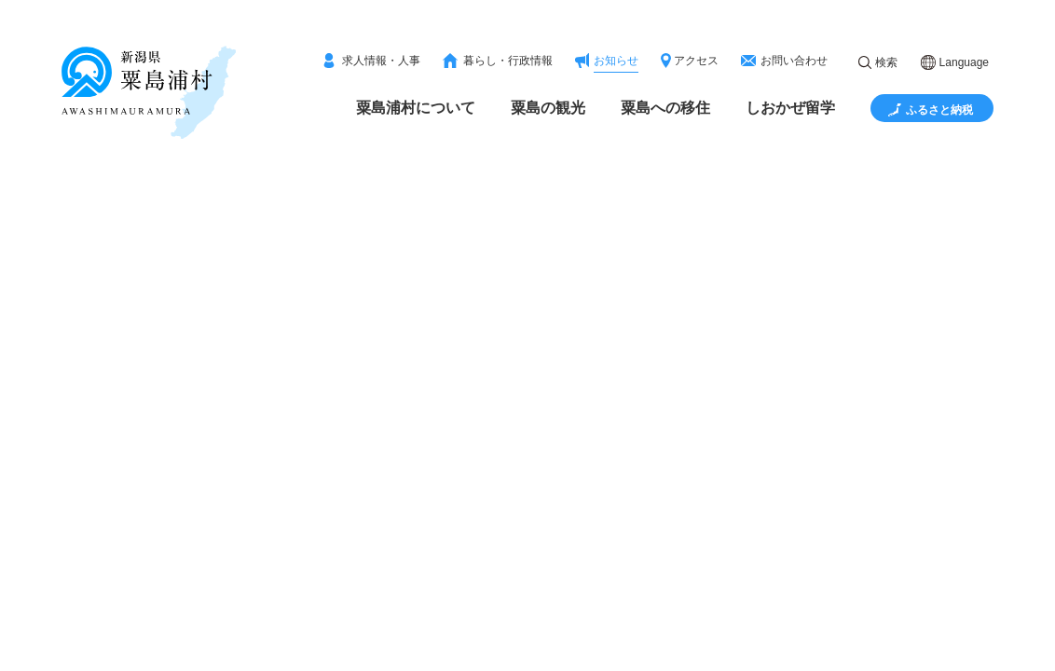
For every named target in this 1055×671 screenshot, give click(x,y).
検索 (886, 62)
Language (964, 62)
